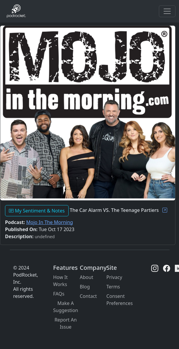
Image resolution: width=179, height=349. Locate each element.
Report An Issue (65, 323)
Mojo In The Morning (49, 222)
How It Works (60, 281)
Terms (113, 286)
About (86, 277)
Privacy (114, 277)
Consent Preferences (120, 299)
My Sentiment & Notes (37, 210)
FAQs (58, 293)
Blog (85, 286)
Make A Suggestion (65, 307)
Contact (88, 296)
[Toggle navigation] (167, 11)
